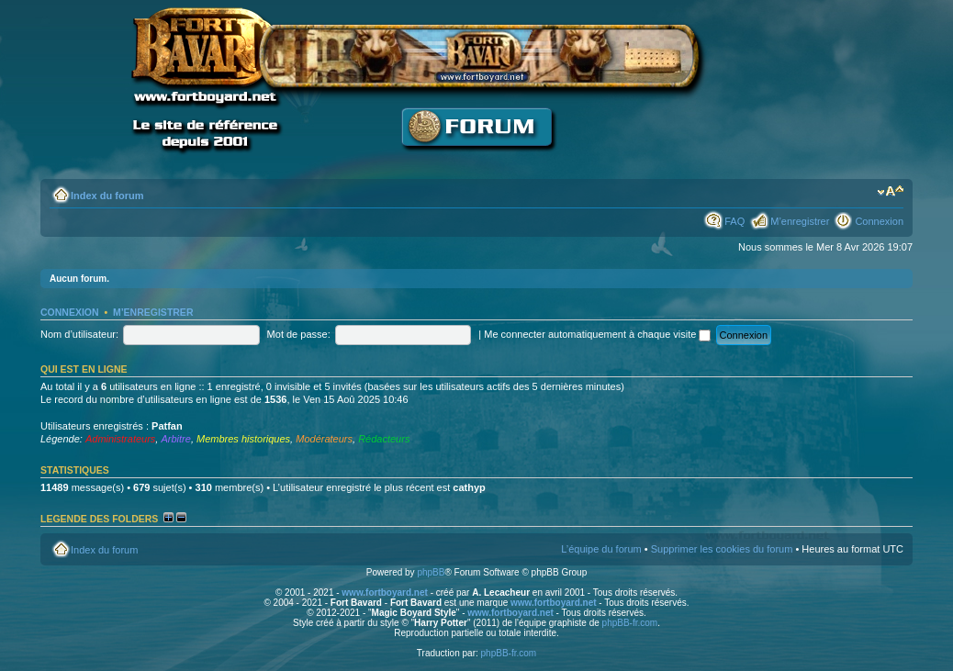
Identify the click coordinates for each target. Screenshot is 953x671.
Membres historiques (243, 438)
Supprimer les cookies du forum (722, 548)
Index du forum (107, 195)
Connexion (879, 221)
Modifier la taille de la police (890, 192)
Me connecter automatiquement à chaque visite (597, 334)
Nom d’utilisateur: (79, 334)
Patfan (167, 425)
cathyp (469, 487)
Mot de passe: (299, 334)
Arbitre (175, 438)
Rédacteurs (383, 438)
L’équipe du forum (601, 548)
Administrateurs (120, 438)
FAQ (734, 221)
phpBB (430, 572)
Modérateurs (324, 438)
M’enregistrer (799, 221)
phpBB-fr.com (630, 623)
